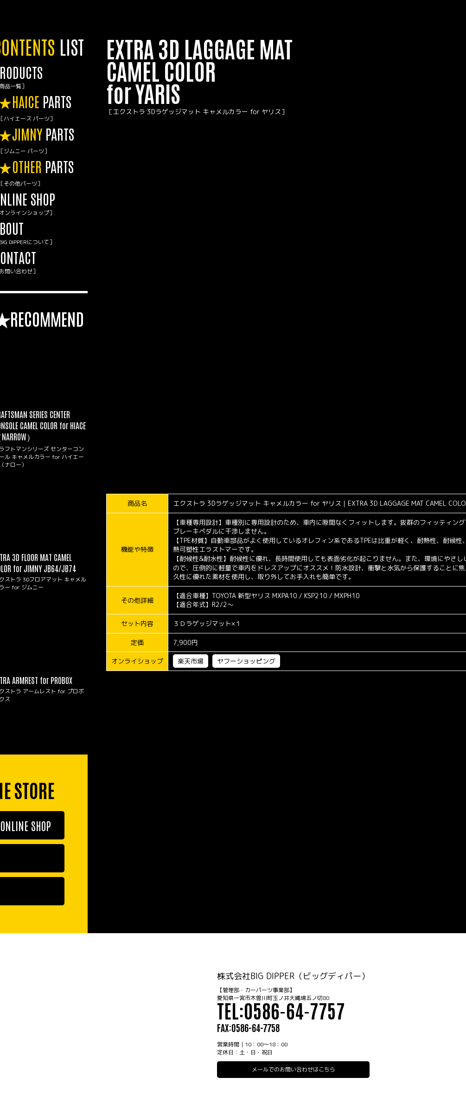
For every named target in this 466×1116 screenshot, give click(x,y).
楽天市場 (191, 661)
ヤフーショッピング (246, 661)
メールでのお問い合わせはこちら (293, 1069)
